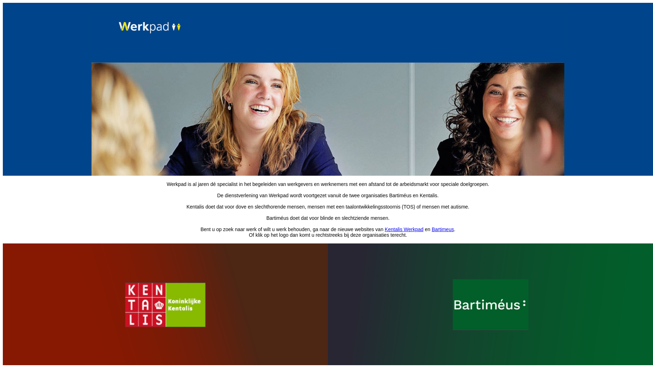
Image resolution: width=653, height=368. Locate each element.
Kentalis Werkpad (404, 229)
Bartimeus (443, 229)
